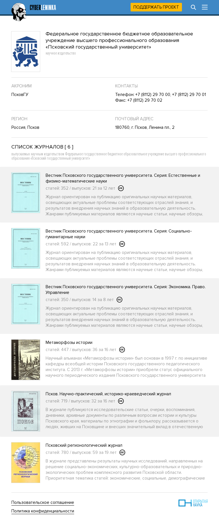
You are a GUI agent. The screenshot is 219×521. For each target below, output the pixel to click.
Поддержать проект (156, 7)
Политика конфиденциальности (42, 511)
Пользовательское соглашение (42, 502)
